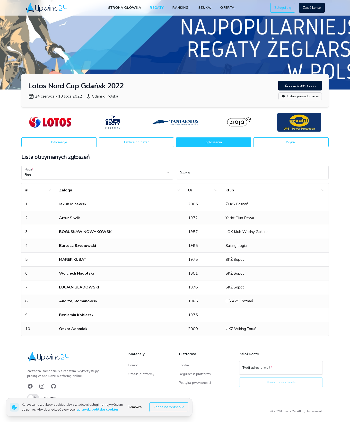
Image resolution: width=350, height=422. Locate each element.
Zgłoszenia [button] (213, 142)
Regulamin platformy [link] (195, 374)
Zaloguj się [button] (282, 7)
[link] (46, 7)
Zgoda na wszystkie (169, 407)
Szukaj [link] (204, 7)
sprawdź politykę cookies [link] (98, 409)
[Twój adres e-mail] (281, 370)
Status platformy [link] (141, 374)
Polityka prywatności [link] (195, 382)
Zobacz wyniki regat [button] (300, 85)
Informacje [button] (59, 142)
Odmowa (135, 407)
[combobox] (25, 174)
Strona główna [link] (124, 7)
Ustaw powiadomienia (300, 96)
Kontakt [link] (185, 365)
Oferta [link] (227, 7)
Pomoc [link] (133, 365)
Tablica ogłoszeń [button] (136, 142)
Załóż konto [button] (312, 7)
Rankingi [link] (181, 7)
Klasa (28, 169)
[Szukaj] (252, 174)
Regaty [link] (157, 7)
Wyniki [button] (291, 142)
